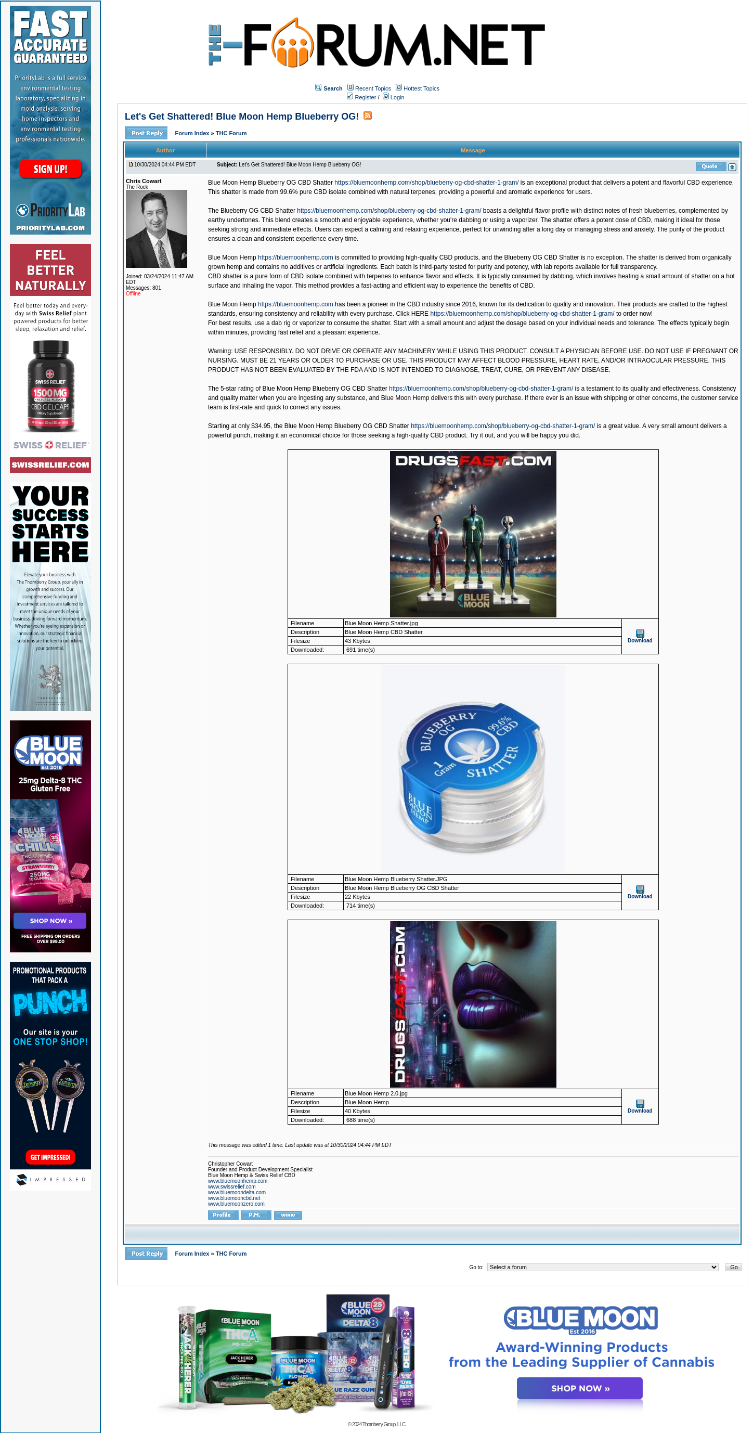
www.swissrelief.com (232, 1187)
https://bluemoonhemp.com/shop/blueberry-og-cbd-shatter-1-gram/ (426, 182)
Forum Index (193, 133)
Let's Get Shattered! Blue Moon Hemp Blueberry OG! (242, 116)
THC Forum (231, 133)
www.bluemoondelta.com (237, 1192)
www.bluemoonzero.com (236, 1204)
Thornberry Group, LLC (383, 1424)
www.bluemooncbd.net (234, 1198)
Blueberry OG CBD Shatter (257, 210)
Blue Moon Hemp (232, 257)
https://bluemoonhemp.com (295, 257)
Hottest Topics (421, 88)
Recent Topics (373, 88)
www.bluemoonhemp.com (238, 1181)
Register (361, 97)
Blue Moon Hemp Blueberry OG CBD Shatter (270, 182)
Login (394, 97)
